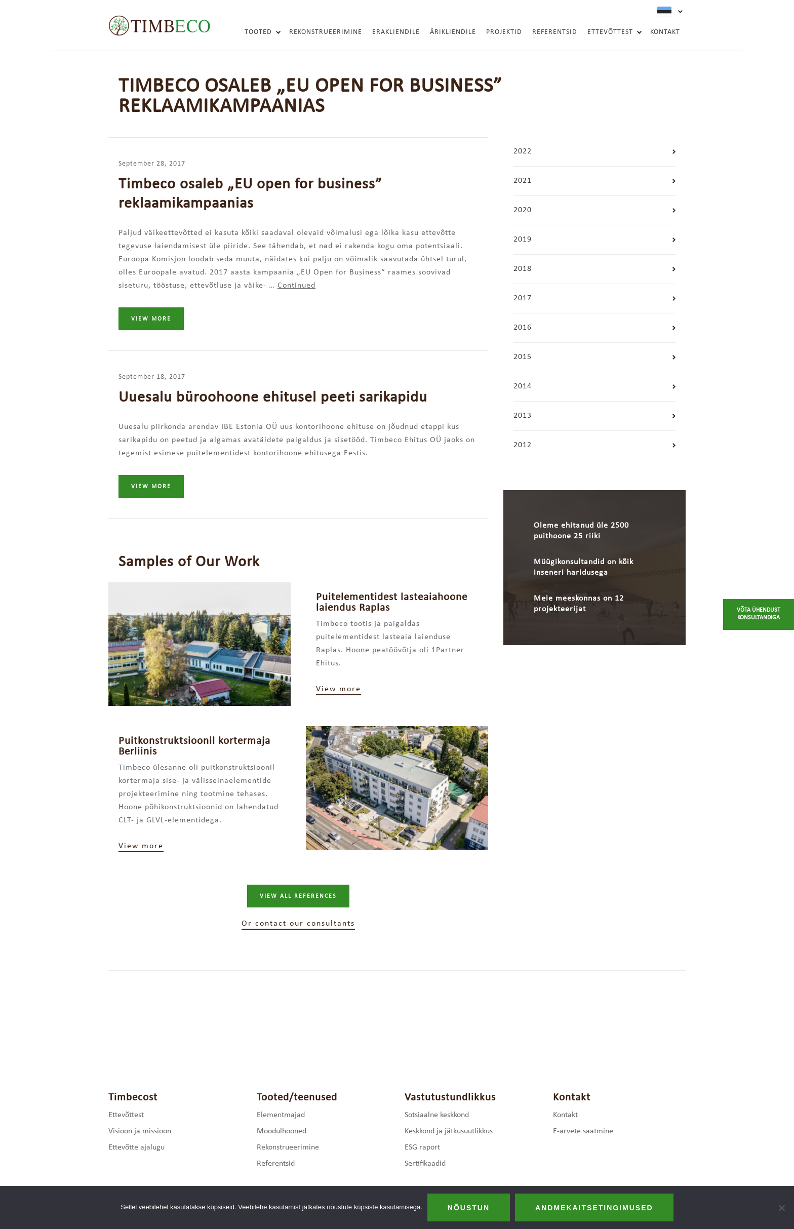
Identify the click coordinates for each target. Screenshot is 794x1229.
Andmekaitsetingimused (594, 1208)
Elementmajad (281, 1115)
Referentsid (554, 32)
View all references (298, 896)
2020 (522, 210)
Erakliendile (396, 32)
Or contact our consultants (298, 924)
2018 (522, 269)
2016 (522, 328)
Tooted (258, 32)
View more (151, 319)
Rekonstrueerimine (325, 32)
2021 (522, 181)
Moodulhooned (281, 1131)
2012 (522, 445)
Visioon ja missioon (139, 1131)
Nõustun (469, 1208)
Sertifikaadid (425, 1164)
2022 (522, 151)
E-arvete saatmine (583, 1131)
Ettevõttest (610, 32)
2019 (522, 239)
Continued (296, 286)
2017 (522, 298)
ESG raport (422, 1147)
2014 (522, 386)
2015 (522, 357)
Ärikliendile (453, 32)
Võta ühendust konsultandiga (758, 614)
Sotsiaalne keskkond (437, 1115)
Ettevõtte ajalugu (136, 1147)
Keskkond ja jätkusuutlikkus (449, 1131)
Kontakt (665, 32)
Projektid (504, 32)
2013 (522, 416)
